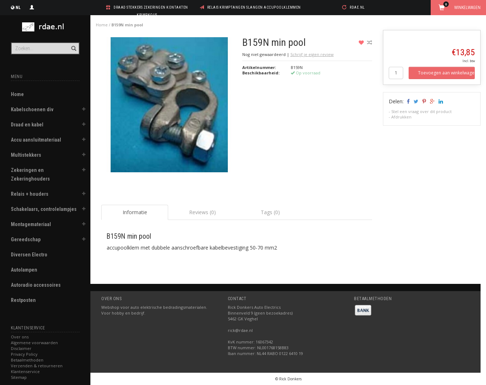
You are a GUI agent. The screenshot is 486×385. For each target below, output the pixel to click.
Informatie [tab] (135, 212)
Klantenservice (25, 371)
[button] (83, 110)
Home (17, 94)
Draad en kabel (27, 124)
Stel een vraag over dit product (421, 111)
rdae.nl (357, 7)
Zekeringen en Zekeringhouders (30, 174)
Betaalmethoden (27, 360)
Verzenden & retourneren (37, 365)
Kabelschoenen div (32, 109)
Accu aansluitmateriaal (36, 140)
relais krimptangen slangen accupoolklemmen (254, 7)
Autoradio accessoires (36, 285)
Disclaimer (21, 348)
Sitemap (19, 377)
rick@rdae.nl (240, 330)
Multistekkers (26, 155)
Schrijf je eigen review (312, 54)
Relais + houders (29, 194)
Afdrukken (401, 117)
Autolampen (24, 270)
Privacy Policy (24, 354)
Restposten (23, 300)
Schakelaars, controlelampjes (44, 209)
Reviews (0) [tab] (202, 212)
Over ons (20, 336)
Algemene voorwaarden (34, 342)
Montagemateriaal (31, 224)
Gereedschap (25, 239)
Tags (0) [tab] (270, 212)
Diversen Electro (29, 255)
